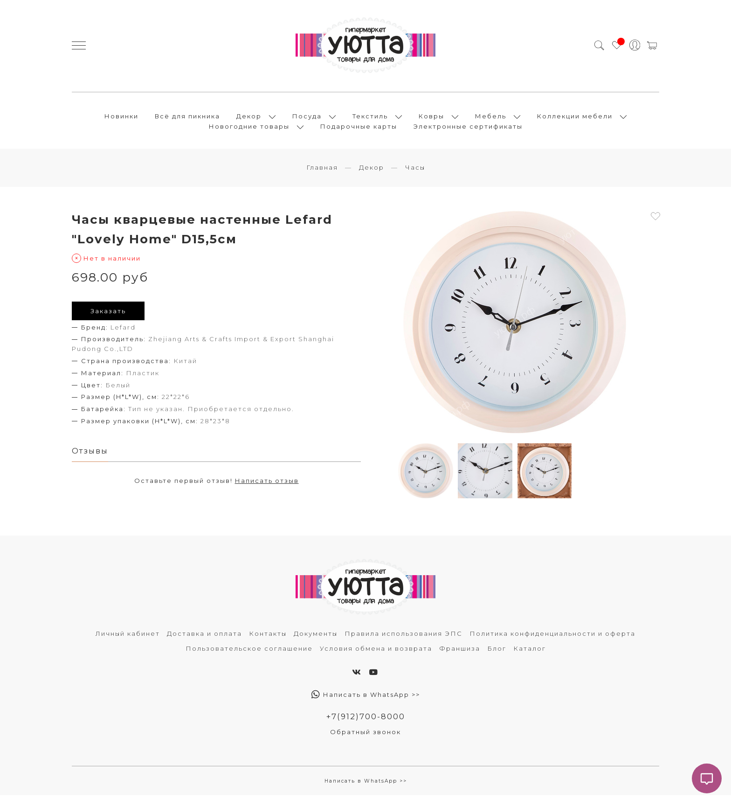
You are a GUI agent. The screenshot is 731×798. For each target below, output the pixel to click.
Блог (496, 651)
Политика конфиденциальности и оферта (552, 636)
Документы (316, 636)
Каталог (529, 651)
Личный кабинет (128, 636)
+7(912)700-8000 (366, 719)
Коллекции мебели (575, 117)
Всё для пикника (187, 117)
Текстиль (370, 117)
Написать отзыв (267, 484)
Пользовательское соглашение (249, 651)
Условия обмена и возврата (376, 651)
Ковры (431, 117)
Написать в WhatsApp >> (365, 697)
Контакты (268, 636)
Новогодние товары (249, 127)
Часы (415, 170)
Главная (322, 170)
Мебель (490, 117)
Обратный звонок (365, 735)
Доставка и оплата (204, 636)
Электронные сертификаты (468, 127)
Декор (249, 117)
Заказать (108, 313)
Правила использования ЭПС (403, 636)
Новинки (121, 117)
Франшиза (459, 651)
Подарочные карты (358, 127)
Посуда (307, 117)
